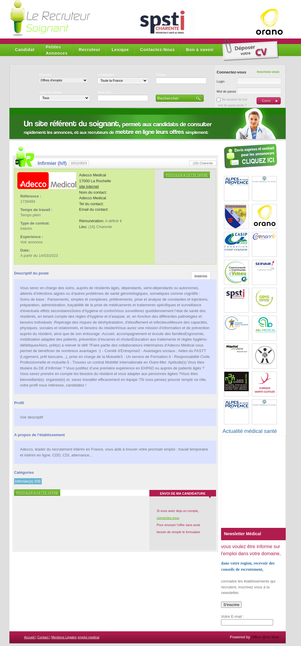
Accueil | (30, 637)
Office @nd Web (265, 637)
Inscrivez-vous (268, 71)
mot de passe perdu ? (232, 105)
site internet (89, 186)
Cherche (45, 74)
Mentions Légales (63, 637)
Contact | (43, 637)
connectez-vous (168, 518)
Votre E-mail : (232, 616)
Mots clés (104, 92)
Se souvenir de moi (234, 99)
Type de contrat (50, 92)
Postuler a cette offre (187, 175)
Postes (161, 74)
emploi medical (88, 637)
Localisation (106, 74)
